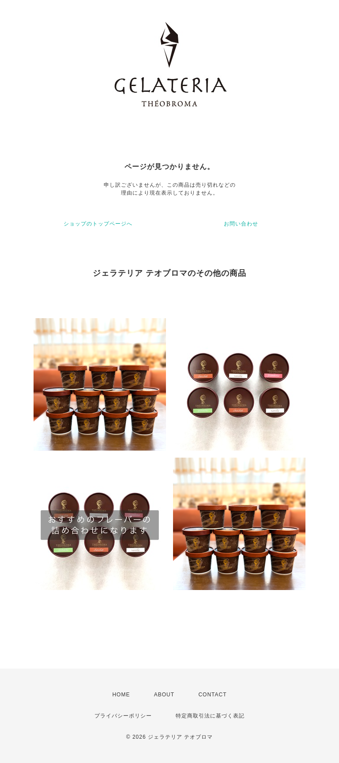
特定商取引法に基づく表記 (210, 716)
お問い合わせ (241, 224)
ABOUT (164, 695)
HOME (121, 695)
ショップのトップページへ (98, 224)
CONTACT (212, 695)
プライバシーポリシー (123, 716)
